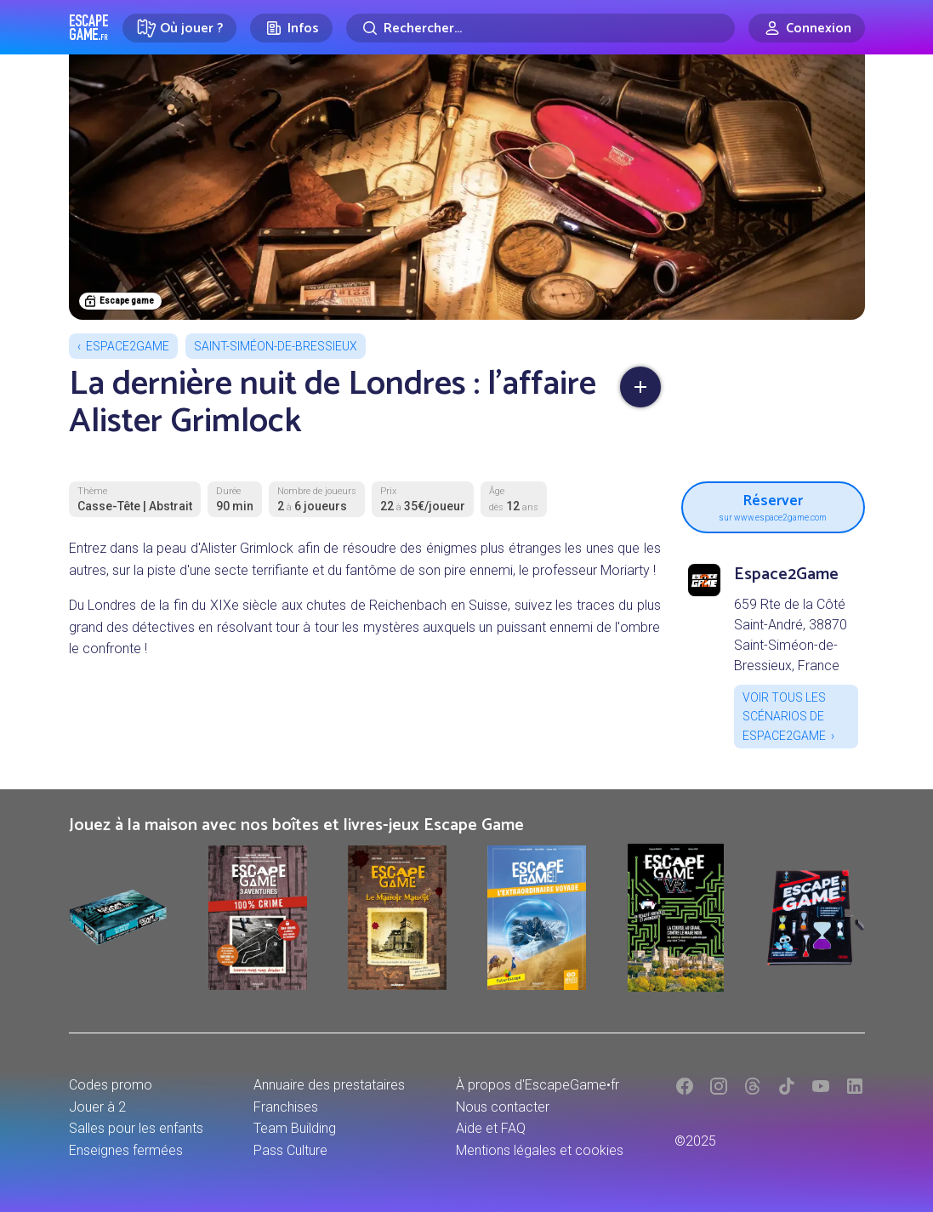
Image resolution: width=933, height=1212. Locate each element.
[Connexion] (806, 28)
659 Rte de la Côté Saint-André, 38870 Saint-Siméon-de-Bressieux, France (790, 635)
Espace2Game (127, 346)
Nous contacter (502, 1107)
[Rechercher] (540, 28)
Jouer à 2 (97, 1107)
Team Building (294, 1128)
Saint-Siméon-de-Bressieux (275, 346)
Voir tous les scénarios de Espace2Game (784, 717)
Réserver (773, 505)
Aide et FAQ (491, 1128)
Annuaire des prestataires (329, 1085)
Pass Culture (290, 1150)
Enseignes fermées (126, 1150)
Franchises (285, 1107)
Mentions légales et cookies (539, 1150)
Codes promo (110, 1085)
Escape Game (89, 27)
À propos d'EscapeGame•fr (537, 1085)
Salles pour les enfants (136, 1128)
